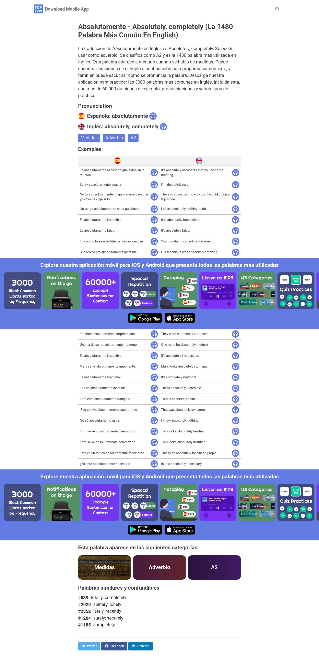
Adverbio (114, 137)
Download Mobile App (67, 9)
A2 (133, 137)
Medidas (89, 137)
